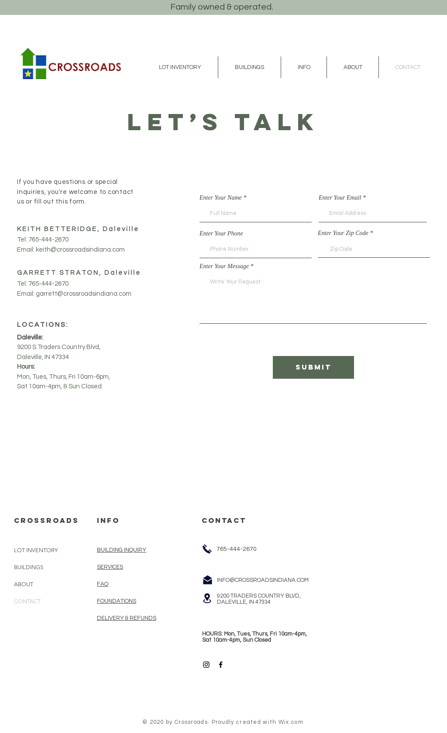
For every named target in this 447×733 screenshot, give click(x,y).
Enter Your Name (220, 198)
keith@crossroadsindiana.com (80, 249)
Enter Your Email (340, 198)
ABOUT (23, 584)
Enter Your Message (224, 266)
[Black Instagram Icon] (206, 664)
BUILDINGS (28, 567)
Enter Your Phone (221, 234)
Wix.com (291, 722)
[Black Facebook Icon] (221, 664)
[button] (180, 67)
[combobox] (374, 249)
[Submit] (313, 367)
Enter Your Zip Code (344, 233)
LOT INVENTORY (36, 550)
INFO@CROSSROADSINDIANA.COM (263, 580)
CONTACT (27, 601)
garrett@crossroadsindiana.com (83, 293)
